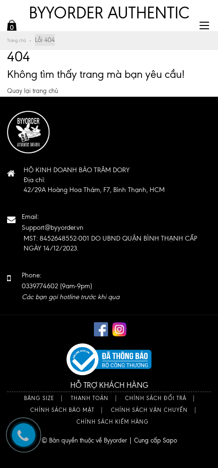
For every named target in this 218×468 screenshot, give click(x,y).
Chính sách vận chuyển (149, 410)
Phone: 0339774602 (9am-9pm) (70, 286)
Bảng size (39, 398)
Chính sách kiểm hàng (112, 422)
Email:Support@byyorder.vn (53, 222)
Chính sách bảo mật (62, 410)
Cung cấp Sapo (155, 440)
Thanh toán (90, 398)
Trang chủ (16, 40)
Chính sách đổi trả (155, 398)
